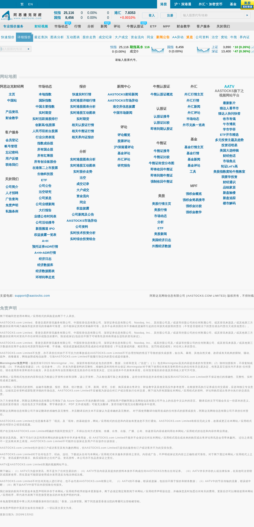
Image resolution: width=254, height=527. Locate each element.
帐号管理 (11, 146)
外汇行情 (193, 100)
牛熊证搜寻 (162, 151)
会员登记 (12, 140)
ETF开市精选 (229, 134)
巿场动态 (193, 119)
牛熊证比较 (162, 157)
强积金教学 (194, 212)
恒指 (113, 47)
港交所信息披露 (124, 106)
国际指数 (45, 100)
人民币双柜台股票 (45, 131)
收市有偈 (229, 119)
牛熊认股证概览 (161, 94)
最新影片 (229, 103)
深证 (215, 51)
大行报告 (45, 210)
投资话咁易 (229, 145)
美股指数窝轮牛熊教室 (229, 171)
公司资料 (82, 226)
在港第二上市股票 (45, 168)
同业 (83, 202)
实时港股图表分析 (82, 106)
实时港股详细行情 (82, 100)
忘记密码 (12, 152)
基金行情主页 (193, 147)
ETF (45, 180)
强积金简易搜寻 (194, 200)
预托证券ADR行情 (45, 246)
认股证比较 (162, 122)
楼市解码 (229, 203)
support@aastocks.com (32, 295)
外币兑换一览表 (194, 125)
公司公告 (45, 185)
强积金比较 (194, 206)
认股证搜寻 (162, 116)
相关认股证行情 (83, 125)
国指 (170, 47)
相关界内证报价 (83, 137)
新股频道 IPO (45, 228)
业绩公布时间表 (45, 216)
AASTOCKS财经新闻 (124, 94)
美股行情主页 (161, 203)
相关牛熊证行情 (83, 131)
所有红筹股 (45, 155)
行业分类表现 (45, 137)
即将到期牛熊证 (161, 175)
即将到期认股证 (161, 128)
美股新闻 (161, 234)
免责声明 (12, 205)
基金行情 (193, 153)
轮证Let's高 (229, 166)
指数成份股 (45, 143)
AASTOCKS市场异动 (83, 220)
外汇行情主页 (193, 94)
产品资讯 (12, 112)
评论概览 (123, 135)
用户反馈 (12, 158)
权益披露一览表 (45, 234)
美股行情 (161, 210)
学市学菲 (229, 129)
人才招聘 (12, 193)
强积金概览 (194, 194)
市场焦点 (229, 161)
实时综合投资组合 (82, 239)
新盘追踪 (229, 198)
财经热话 (229, 156)
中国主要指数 (45, 106)
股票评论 (123, 141)
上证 (215, 47)
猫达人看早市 (229, 108)
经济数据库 (45, 265)
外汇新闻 (194, 106)
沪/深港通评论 (124, 147)
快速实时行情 (82, 94)
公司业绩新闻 (45, 204)
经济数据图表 (45, 271)
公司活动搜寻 (45, 222)
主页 (12, 94)
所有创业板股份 (45, 161)
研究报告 (123, 165)
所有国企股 (45, 149)
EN (30, 4)
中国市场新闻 (123, 112)
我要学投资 (229, 177)
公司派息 (45, 198)
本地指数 (45, 94)
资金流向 (82, 196)
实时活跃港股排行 (45, 119)
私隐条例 (12, 211)
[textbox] (216, 15)
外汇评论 (123, 159)
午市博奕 (229, 124)
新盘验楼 (229, 192)
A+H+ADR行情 (45, 252)
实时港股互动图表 (82, 112)
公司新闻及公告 (83, 214)
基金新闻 (194, 159)
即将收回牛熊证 (161, 169)
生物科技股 (45, 174)
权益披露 (82, 208)
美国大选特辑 (229, 150)
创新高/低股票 (45, 125)
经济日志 (45, 259)
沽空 (83, 177)
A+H (45, 241)
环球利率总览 (45, 277)
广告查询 (12, 199)
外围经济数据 (161, 246)
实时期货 (45, 112)
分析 (161, 222)
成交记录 (82, 184)
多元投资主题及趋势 (229, 140)
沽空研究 (45, 192)
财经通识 (229, 182)
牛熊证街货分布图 (161, 163)
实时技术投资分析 (82, 233)
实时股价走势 (82, 171)
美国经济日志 (161, 240)
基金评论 (123, 153)
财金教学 (12, 118)
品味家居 (229, 187)
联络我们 (12, 164)
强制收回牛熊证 (161, 181)
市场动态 (161, 216)
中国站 (12, 100)
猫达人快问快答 (229, 113)
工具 (194, 171)
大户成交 (82, 190)
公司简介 (12, 187)
